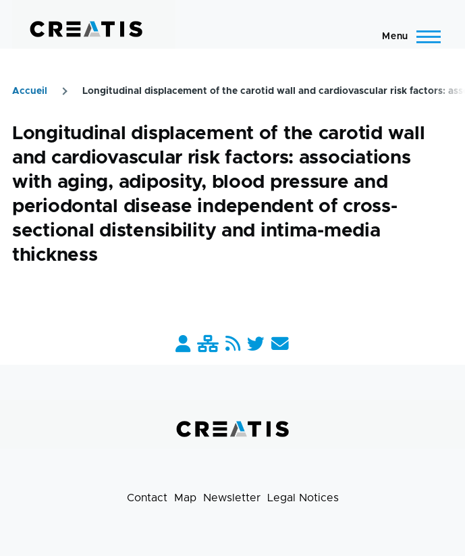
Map (185, 497)
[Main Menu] (407, 36)
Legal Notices (303, 497)
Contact (147, 497)
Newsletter (232, 497)
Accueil (29, 91)
